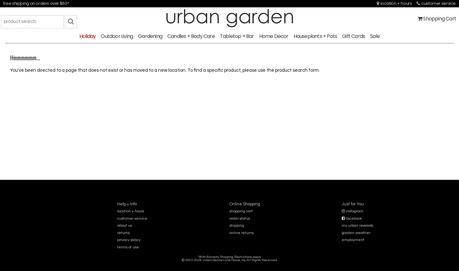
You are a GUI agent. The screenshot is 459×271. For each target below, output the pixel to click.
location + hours (394, 3)
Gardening (150, 36)
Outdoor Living (117, 36)
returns (123, 233)
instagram (352, 211)
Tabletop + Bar (237, 36)
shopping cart (241, 211)
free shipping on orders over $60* (36, 3)
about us (124, 225)
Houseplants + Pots (315, 36)
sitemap (229, 264)
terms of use (128, 247)
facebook (352, 218)
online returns (241, 233)
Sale (375, 36)
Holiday (87, 36)
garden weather (356, 233)
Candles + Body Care (191, 36)
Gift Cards (353, 36)
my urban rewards (357, 225)
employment (353, 240)
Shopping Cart (437, 18)
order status (239, 218)
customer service (436, 3)
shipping (236, 225)
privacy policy (129, 240)
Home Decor (273, 36)
